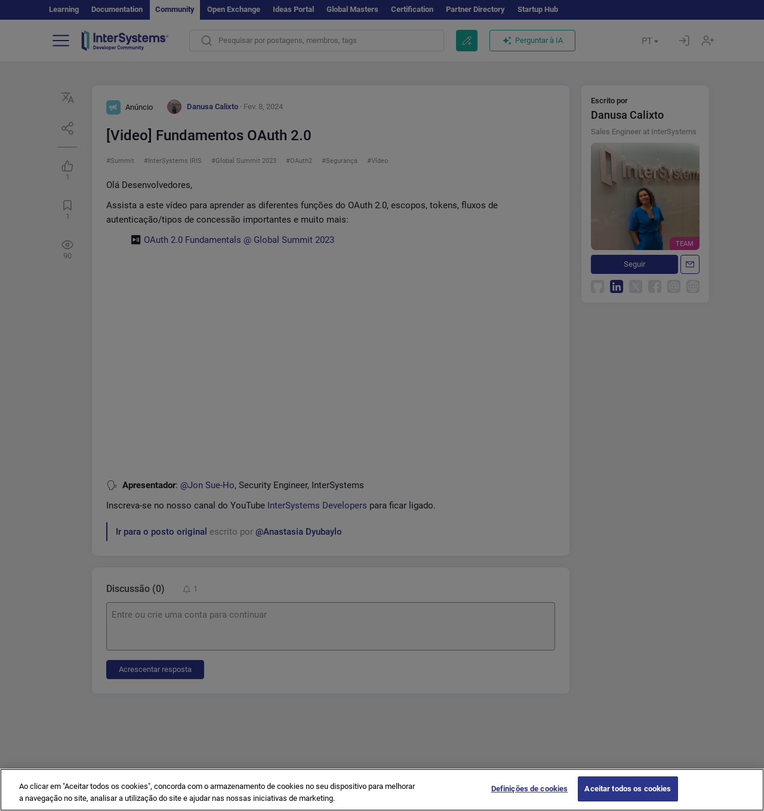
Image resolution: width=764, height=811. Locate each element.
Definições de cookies (529, 788)
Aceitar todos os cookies (627, 788)
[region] (382, 790)
